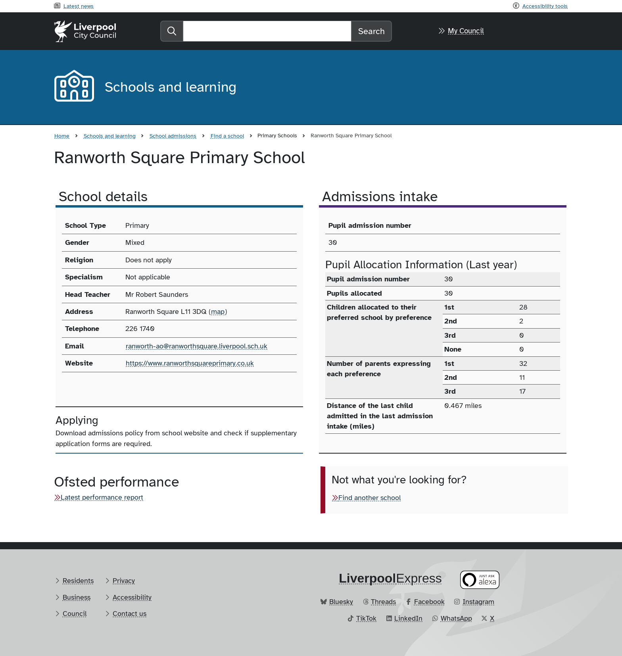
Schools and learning (110, 135)
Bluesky (341, 601)
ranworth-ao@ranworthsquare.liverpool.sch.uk (196, 346)
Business (76, 597)
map (218, 311)
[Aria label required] (73, 87)
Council (74, 613)
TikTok (366, 618)
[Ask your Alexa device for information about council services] (480, 579)
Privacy (124, 580)
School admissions (173, 135)
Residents (78, 580)
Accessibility (132, 597)
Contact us (129, 613)
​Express (390, 578)
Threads (383, 601)
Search (371, 31)
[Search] (267, 31)
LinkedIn (408, 618)
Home (61, 135)
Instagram (478, 601)
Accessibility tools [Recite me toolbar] (545, 6)
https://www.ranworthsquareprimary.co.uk (190, 363)
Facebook (429, 601)
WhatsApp (456, 618)
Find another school (369, 497)
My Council (466, 31)
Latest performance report (102, 497)
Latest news (78, 6)
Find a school (227, 135)
